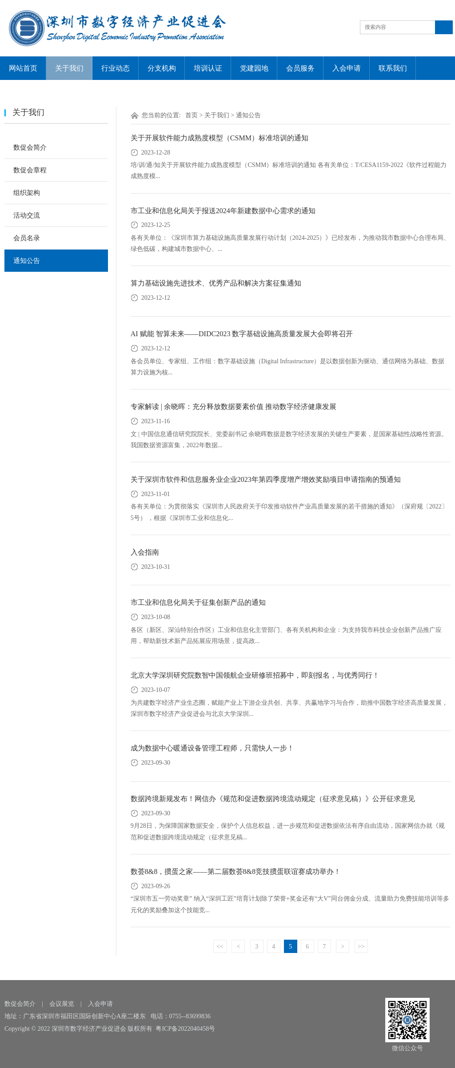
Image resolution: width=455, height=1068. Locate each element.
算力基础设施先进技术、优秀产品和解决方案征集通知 (216, 283)
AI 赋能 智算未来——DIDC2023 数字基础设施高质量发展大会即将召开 (242, 333)
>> (361, 946)
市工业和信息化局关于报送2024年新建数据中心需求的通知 (223, 210)
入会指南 (145, 552)
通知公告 (26, 260)
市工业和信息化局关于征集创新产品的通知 (198, 602)
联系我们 (393, 68)
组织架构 (26, 192)
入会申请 (346, 68)
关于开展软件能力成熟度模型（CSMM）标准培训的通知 (219, 138)
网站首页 (23, 68)
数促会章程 (30, 170)
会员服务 (300, 68)
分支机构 (162, 68)
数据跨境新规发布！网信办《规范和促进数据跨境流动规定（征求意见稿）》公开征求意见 (273, 798)
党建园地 (254, 68)
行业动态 (115, 68)
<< (220, 946)
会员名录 (26, 238)
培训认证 (208, 68)
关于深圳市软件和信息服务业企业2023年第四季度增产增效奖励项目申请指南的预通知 (266, 479)
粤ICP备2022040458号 (185, 1028)
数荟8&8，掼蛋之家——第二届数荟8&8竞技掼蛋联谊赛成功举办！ (236, 871)
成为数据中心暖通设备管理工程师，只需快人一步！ (212, 748)
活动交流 (26, 215)
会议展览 (61, 1004)
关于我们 (69, 68)
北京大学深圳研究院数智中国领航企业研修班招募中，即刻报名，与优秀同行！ (255, 675)
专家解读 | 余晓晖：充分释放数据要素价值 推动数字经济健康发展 (233, 406)
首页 (191, 115)
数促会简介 (30, 147)
